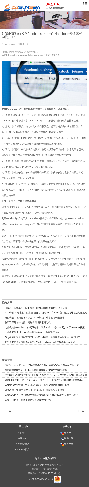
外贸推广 (22, 433)
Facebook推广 (22, 449)
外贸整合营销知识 (16, 52)
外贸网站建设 (22, 444)
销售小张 (66, 444)
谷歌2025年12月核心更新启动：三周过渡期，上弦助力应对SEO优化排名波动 (44, 380)
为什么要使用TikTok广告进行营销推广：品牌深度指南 (32, 332)
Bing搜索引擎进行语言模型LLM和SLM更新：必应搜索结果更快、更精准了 (42, 337)
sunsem (12, 44)
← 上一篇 (6, 411)
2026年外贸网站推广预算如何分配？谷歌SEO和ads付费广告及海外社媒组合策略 (46, 312)
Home (4, 52)
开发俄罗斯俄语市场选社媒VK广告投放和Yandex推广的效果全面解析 (40, 342)
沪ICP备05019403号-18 (40, 479)
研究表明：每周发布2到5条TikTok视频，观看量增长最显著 (34, 317)
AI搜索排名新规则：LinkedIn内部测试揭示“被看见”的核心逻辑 (36, 307)
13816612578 (46, 473)
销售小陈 (66, 438)
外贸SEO (22, 438)
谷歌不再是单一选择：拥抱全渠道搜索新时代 (28, 322)
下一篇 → (82, 411)
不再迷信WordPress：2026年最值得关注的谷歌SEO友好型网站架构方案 (42, 365)
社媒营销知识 (31, 52)
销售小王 (66, 433)
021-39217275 (50, 469)
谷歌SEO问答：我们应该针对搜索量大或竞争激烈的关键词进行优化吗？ (41, 394)
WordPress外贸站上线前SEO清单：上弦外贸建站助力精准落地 (37, 385)
